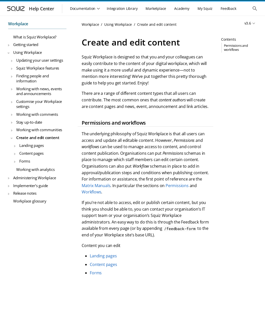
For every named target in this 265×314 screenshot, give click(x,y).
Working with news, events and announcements (39, 91)
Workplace (18, 24)
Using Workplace (27, 52)
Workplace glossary (29, 201)
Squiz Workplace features (37, 68)
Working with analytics (35, 169)
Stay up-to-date (29, 122)
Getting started (25, 44)
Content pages (31, 153)
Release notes (24, 193)
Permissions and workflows (236, 47)
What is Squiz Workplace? (34, 36)
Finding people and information (32, 78)
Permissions (177, 185)
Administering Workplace (34, 177)
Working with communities (39, 129)
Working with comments (37, 114)
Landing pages (31, 145)
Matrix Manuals (96, 185)
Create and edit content (37, 137)
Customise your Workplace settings (39, 104)
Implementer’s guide (30, 185)
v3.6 (247, 23)
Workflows (91, 192)
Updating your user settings (39, 60)
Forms (24, 161)
